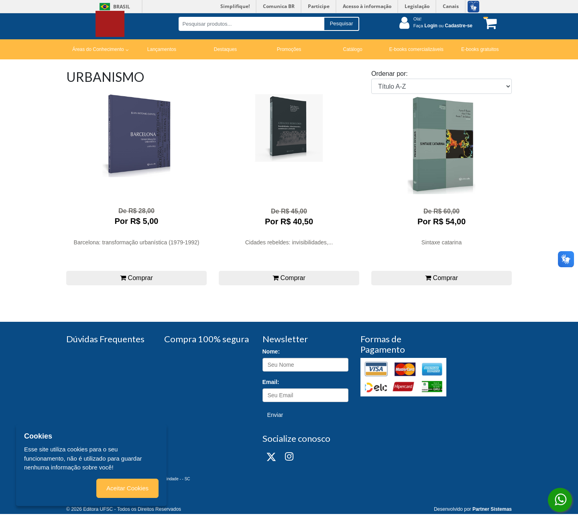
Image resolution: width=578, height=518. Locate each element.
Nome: (271, 351)
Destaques (225, 49)
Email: (271, 382)
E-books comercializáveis (416, 49)
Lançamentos (161, 49)
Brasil (113, 6)
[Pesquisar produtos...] (251, 24)
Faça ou (442, 25)
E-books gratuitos (480, 49)
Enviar (275, 415)
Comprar (136, 277)
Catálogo (352, 49)
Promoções (289, 49)
